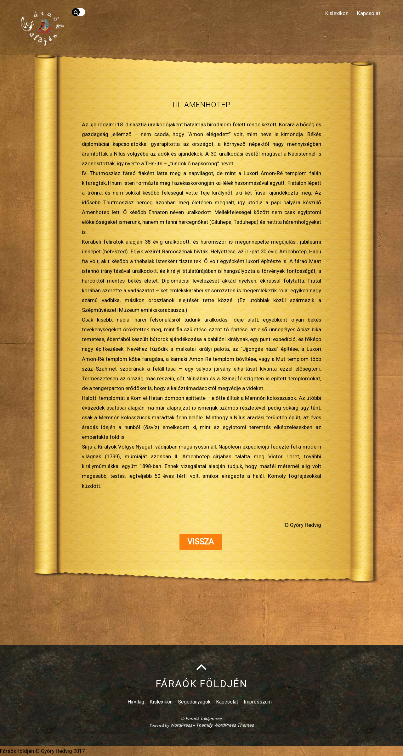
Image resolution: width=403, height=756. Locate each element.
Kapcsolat (368, 13)
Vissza (200, 541)
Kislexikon (337, 13)
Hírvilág (136, 702)
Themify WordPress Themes (225, 725)
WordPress (181, 725)
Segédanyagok (194, 702)
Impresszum (258, 702)
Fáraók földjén (199, 718)
